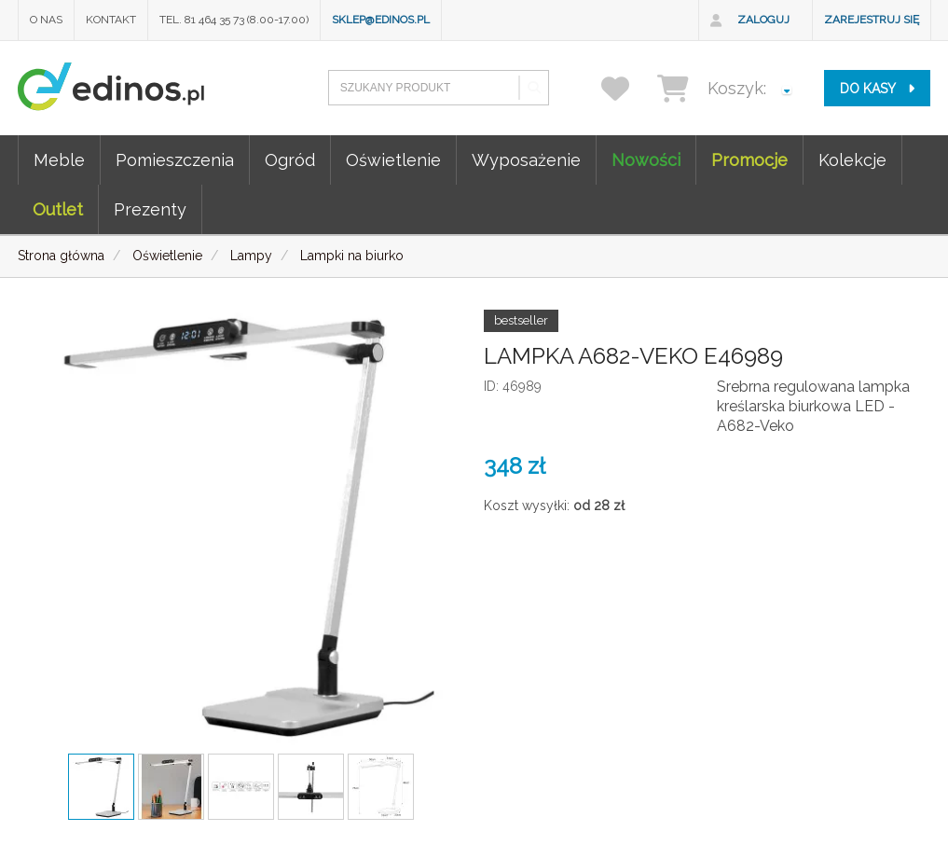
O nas (46, 19)
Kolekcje (852, 160)
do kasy (877, 88)
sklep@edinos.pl (381, 19)
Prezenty (150, 209)
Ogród (290, 160)
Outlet (58, 209)
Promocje (749, 160)
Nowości (645, 160)
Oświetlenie (393, 160)
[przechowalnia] (627, 88)
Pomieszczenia (175, 160)
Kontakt (111, 19)
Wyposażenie (526, 160)
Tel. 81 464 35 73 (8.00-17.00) (234, 19)
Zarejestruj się (871, 19)
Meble (59, 160)
